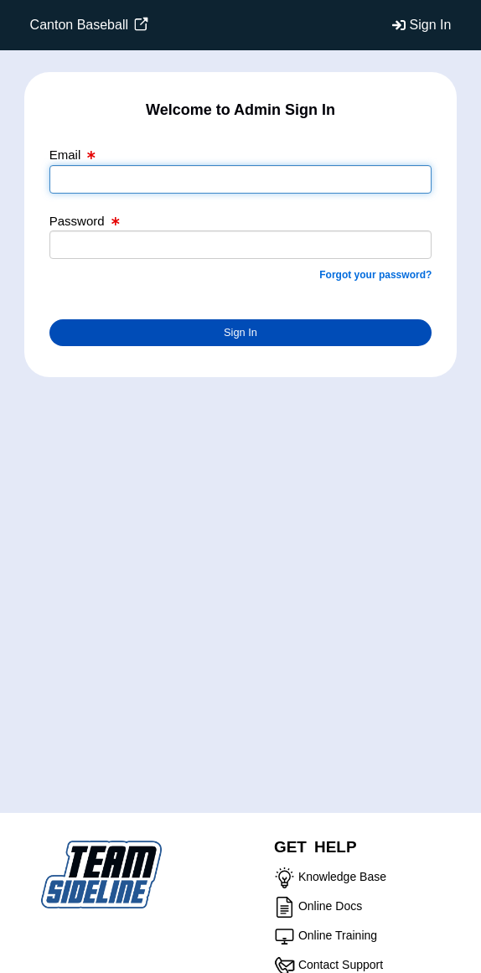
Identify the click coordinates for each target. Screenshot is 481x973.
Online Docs (330, 906)
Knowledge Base (342, 876)
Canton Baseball (89, 25)
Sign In (431, 25)
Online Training (337, 935)
